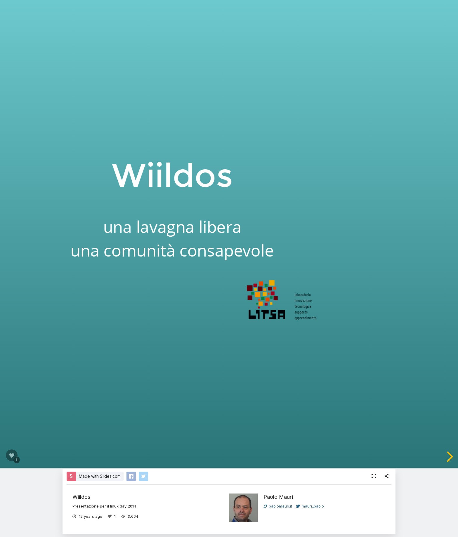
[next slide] (449, 456)
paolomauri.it (277, 506)
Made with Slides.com (100, 476)
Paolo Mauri (278, 497)
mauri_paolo (310, 506)
